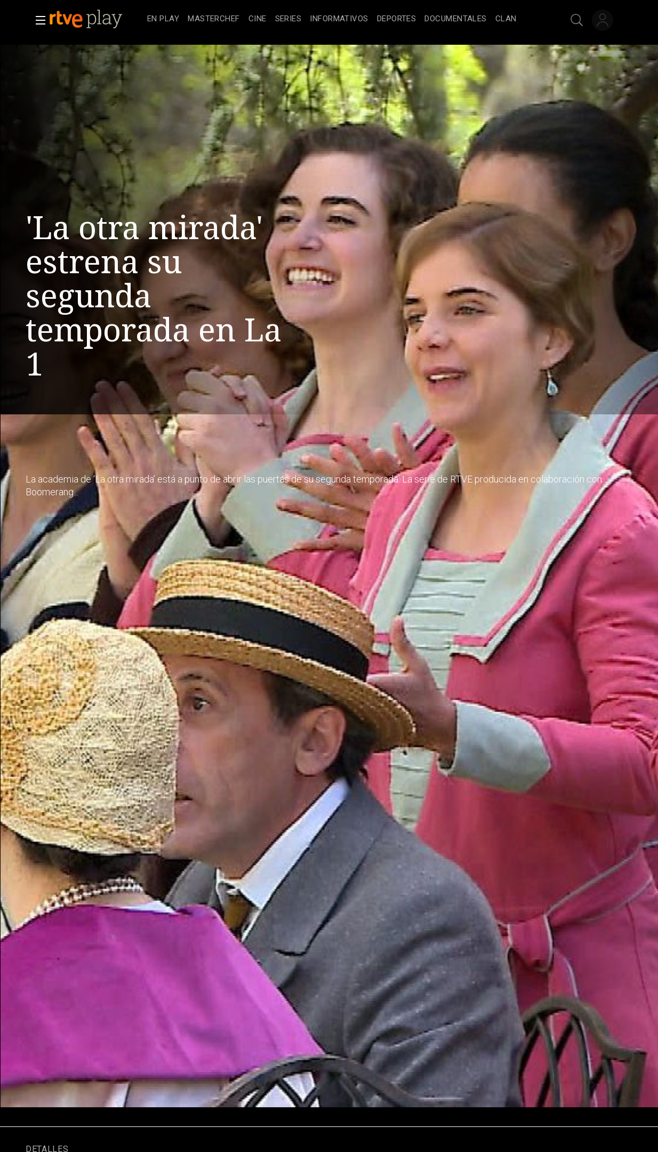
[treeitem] (163, 19)
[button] (37, 20)
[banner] (96, 19)
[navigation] (341, 19)
